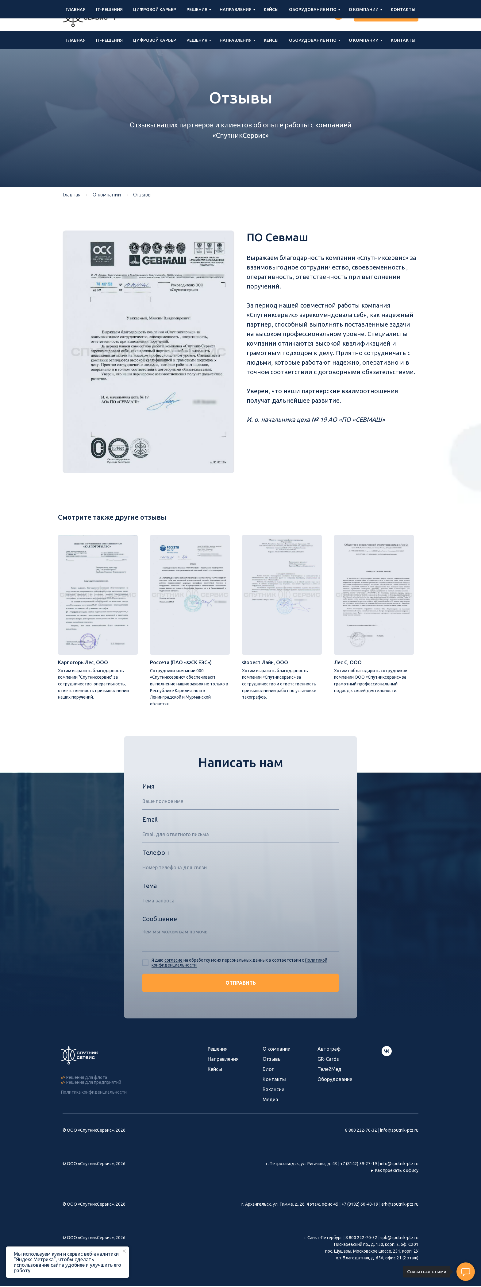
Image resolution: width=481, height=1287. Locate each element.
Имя (148, 787)
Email (150, 820)
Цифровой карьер (154, 40)
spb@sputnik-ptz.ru (399, 1239)
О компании (364, 40)
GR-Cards (328, 1060)
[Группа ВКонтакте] (338, 15)
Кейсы (271, 40)
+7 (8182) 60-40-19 (359, 1205)
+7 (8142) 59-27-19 (358, 1165)
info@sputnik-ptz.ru (279, 15)
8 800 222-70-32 (229, 15)
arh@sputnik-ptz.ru (399, 1205)
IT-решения (109, 40)
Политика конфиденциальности (94, 1093)
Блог (268, 1070)
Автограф (329, 1050)
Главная (76, 40)
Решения (197, 40)
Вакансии (273, 1090)
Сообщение (159, 920)
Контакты (403, 40)
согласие (173, 961)
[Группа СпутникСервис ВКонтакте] (387, 1055)
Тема (149, 886)
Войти (317, 15)
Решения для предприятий (93, 1083)
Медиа (270, 1100)
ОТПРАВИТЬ (240, 984)
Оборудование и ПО (313, 40)
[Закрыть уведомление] (124, 1251)
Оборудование (334, 1080)
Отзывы (142, 194)
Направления (236, 40)
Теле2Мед (329, 1070)
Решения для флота (86, 1078)
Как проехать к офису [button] (396, 1171)
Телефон (155, 853)
